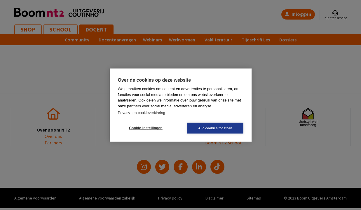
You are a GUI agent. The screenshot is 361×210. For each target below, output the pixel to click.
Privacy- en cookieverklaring (141, 113)
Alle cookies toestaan (215, 128)
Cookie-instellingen (145, 128)
